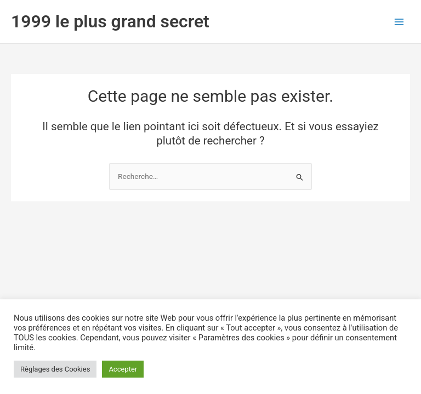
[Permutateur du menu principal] (399, 21)
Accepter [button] (123, 369)
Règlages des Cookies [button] (55, 369)
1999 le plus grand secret (110, 21)
